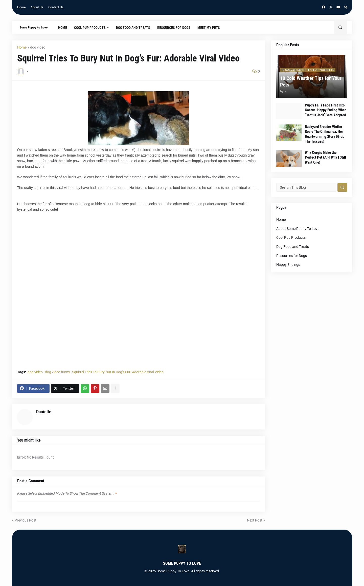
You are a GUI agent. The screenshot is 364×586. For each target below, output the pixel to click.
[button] (340, 27)
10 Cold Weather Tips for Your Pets (311, 81)
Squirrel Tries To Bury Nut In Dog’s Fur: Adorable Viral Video (118, 372)
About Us (37, 7)
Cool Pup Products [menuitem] (90, 28)
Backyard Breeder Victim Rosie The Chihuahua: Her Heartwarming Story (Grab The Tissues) (324, 134)
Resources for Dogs (291, 256)
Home (21, 7)
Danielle (43, 411)
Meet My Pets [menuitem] (208, 28)
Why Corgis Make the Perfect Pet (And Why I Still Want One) (325, 157)
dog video (37, 47)
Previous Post (25, 520)
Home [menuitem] (62, 28)
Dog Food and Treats (292, 247)
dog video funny (57, 372)
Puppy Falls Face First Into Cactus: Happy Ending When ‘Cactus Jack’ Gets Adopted (325, 110)
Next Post (254, 520)
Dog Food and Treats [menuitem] (133, 28)
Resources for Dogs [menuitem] (173, 28)
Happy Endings (288, 265)
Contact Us (55, 7)
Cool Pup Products (291, 237)
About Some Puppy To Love (297, 229)
